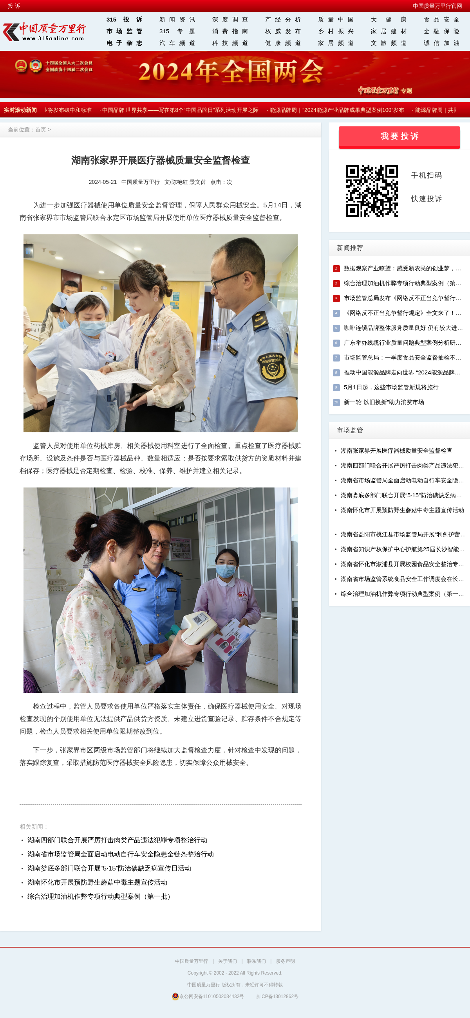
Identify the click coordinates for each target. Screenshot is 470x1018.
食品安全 (441, 19)
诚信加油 (441, 43)
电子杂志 (124, 43)
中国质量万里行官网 (437, 6)
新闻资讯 (177, 19)
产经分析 (283, 19)
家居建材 (389, 31)
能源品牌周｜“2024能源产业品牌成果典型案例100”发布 (338, 110)
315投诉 (124, 19)
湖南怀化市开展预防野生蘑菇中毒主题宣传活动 (97, 882)
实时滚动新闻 (20, 110)
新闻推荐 (350, 248)
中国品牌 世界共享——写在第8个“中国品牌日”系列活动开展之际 (182, 110)
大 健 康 (389, 19)
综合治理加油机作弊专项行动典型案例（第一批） (100, 896)
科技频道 (230, 43)
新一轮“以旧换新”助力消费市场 (384, 402)
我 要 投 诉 (400, 136)
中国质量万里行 (191, 961)
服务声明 (285, 961)
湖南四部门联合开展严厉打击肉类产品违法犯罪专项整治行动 (117, 840)
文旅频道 (389, 43)
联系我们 (256, 961)
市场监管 (124, 31)
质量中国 (336, 19)
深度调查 (230, 19)
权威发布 (283, 31)
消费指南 (230, 31)
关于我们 (227, 961)
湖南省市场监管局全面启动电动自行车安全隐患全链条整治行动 (120, 854)
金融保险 (441, 31)
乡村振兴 (336, 31)
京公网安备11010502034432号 (208, 996)
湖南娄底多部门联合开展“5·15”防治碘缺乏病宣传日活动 (109, 868)
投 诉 (14, 6)
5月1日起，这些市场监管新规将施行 (391, 387)
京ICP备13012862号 (277, 996)
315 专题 (177, 31)
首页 (40, 129)
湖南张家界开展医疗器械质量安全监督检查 (396, 450)
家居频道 (336, 43)
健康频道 (283, 43)
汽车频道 (177, 43)
